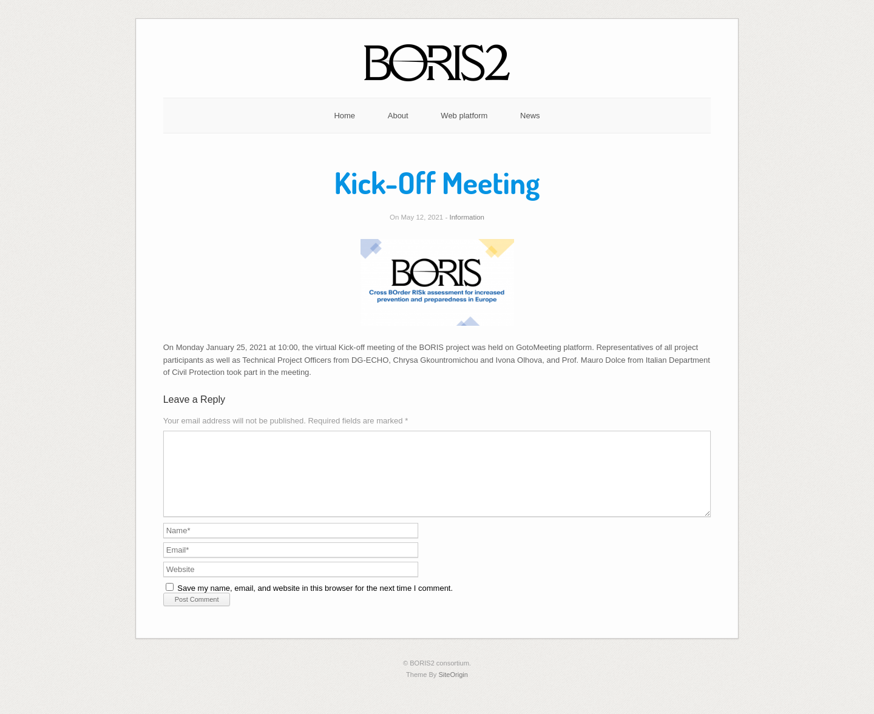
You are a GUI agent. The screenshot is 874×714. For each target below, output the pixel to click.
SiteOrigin (453, 689)
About (398, 115)
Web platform (464, 115)
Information (466, 217)
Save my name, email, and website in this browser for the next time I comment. (315, 602)
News (530, 115)
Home (344, 115)
